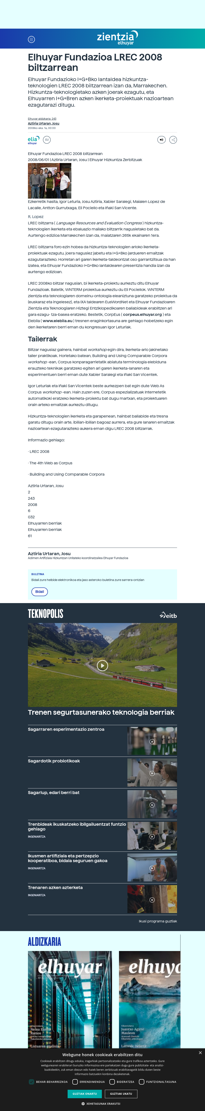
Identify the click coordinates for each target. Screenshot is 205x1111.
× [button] (200, 1053)
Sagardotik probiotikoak (54, 761)
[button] (31, 39)
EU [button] (47, 139)
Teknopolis (45, 613)
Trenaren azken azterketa (55, 887)
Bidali (39, 592)
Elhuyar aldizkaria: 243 (42, 118)
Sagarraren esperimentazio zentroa (66, 729)
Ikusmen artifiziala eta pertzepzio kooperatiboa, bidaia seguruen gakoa (67, 858)
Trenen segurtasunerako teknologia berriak (101, 712)
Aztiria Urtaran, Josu (43, 124)
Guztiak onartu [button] (85, 1094)
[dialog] (102, 1079)
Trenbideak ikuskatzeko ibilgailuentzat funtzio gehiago (77, 827)
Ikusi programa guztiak (158, 921)
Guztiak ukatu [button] (121, 1094)
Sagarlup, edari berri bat (54, 792)
